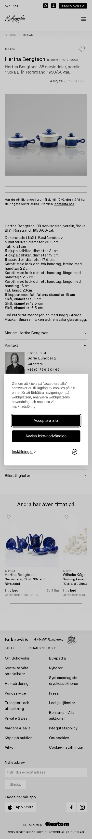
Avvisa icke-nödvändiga (46, 436)
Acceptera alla (46, 420)
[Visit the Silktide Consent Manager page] (74, 452)
